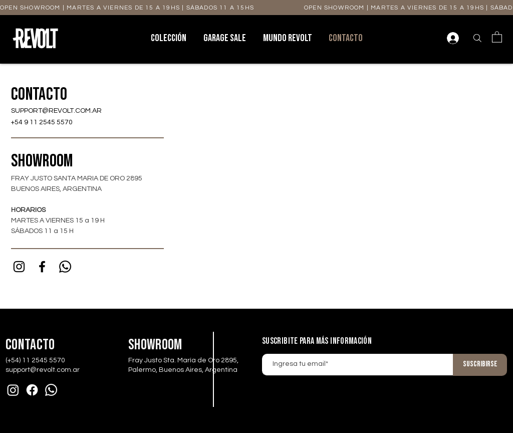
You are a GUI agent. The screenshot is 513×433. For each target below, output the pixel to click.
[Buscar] (477, 38)
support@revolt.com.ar (43, 369)
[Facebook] (32, 389)
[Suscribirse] (480, 365)
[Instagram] (19, 266)
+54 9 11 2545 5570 (42, 122)
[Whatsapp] (65, 266)
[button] (497, 37)
